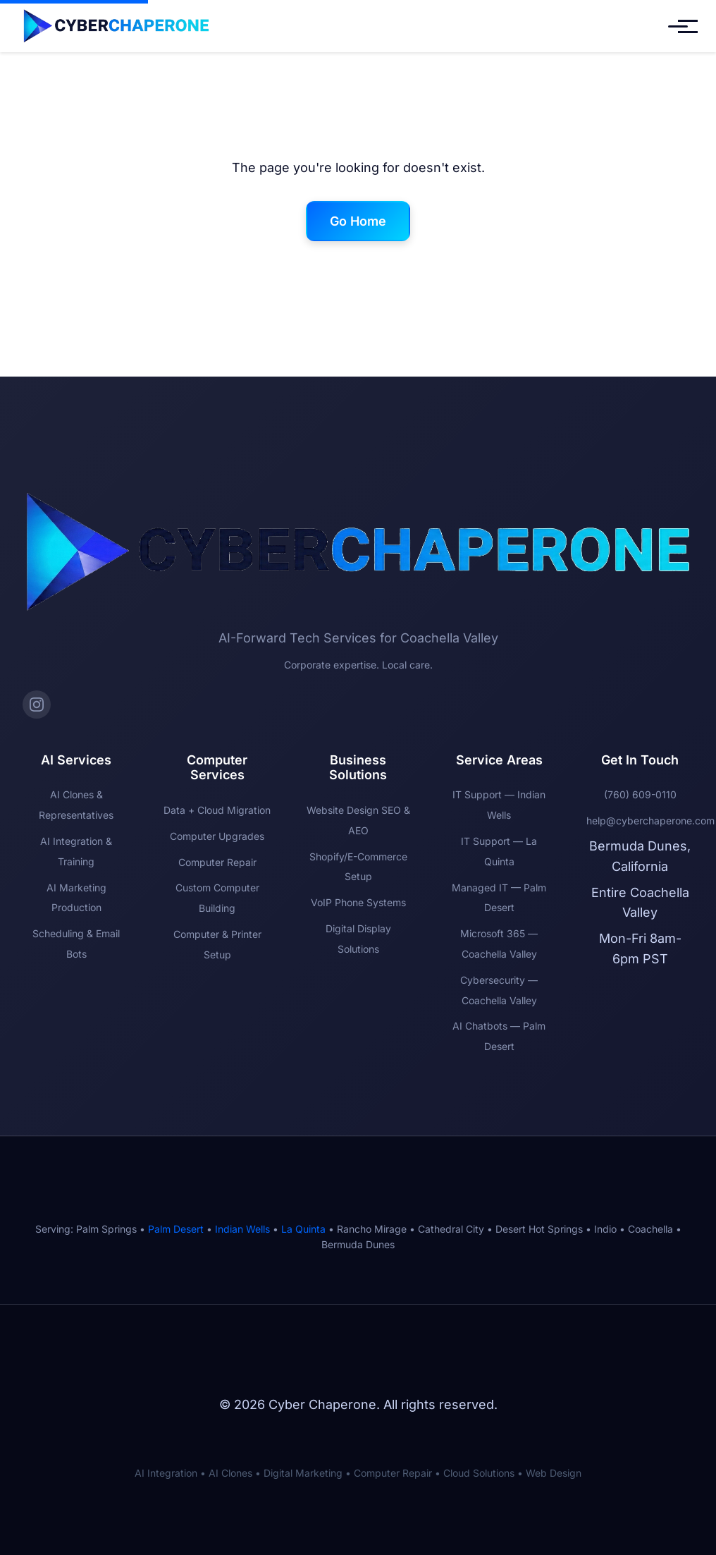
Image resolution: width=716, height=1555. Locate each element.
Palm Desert (176, 1229)
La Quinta (303, 1229)
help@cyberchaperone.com (650, 821)
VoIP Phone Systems (358, 902)
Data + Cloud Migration (217, 810)
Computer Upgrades (217, 836)
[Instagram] (37, 704)
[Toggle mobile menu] (677, 26)
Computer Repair (217, 862)
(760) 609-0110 (640, 794)
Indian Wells (242, 1229)
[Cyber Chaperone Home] (116, 26)
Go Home (358, 221)
